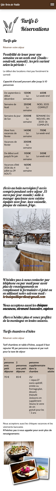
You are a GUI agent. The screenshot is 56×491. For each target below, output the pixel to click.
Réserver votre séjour (13, 47)
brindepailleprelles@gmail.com (24, 296)
